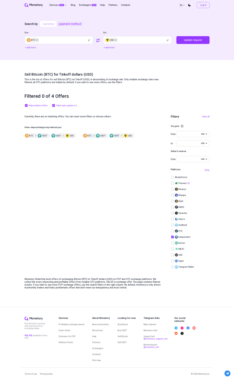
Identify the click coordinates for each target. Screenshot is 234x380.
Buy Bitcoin (123, 324)
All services (97, 330)
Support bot (156, 337)
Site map (96, 360)
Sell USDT (122, 342)
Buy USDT (122, 330)
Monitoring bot (151, 346)
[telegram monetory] (176, 328)
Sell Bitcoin (123, 336)
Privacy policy (46, 374)
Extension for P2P (67, 336)
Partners (96, 342)
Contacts (96, 354)
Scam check (64, 330)
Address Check (66, 342)
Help (94, 336)
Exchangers (97, 348)
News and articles (100, 324)
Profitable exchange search (71, 324)
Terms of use (30, 374)
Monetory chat (150, 330)
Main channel (150, 324)
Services (58, 5)
